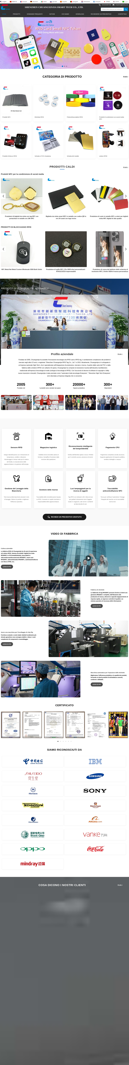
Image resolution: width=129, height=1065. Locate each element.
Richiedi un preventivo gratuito (64, 530)
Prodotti (16, 14)
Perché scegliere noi (7, 997)
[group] (21, 199)
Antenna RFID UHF (32, 997)
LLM (83, 1023)
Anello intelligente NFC (33, 993)
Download (80, 14)
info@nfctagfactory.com (62, 987)
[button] (62, 66)
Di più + (125, 76)
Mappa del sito (76, 1023)
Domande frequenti (35, 14)
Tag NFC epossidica (33, 990)
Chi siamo (65, 14)
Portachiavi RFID (31, 987)
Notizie (52, 14)
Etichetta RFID (31, 1000)
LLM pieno (90, 1023)
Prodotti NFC (30, 983)
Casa (4, 14)
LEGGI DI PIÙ (8, 584)
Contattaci (122, 14)
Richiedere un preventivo (101, 14)
